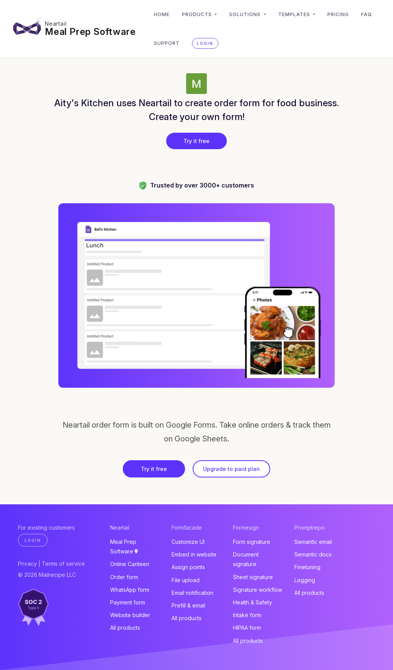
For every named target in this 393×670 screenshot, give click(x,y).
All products (125, 627)
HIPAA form (247, 627)
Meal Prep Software (90, 31)
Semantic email (313, 541)
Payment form (127, 602)
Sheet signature (253, 577)
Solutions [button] (245, 14)
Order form (124, 577)
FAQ (366, 14)
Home (162, 14)
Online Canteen (129, 564)
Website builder (130, 615)
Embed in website (194, 554)
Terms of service (63, 563)
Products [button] (197, 14)
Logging (304, 580)
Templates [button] (295, 14)
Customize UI (188, 541)
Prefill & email (188, 605)
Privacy (27, 563)
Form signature (251, 541)
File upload (186, 580)
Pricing (338, 14)
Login (205, 43)
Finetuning (307, 567)
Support (167, 43)
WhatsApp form (129, 589)
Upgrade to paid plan (231, 469)
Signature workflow (257, 589)
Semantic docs (313, 554)
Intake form (247, 615)
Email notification (192, 592)
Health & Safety (252, 602)
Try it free (196, 141)
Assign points (188, 567)
